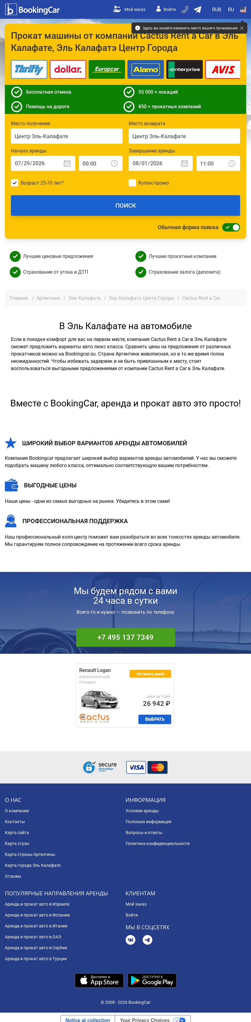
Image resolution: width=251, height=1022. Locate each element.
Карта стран (17, 843)
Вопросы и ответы (144, 832)
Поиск (125, 205)
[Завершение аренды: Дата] (161, 163)
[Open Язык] (231, 9)
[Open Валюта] (217, 9)
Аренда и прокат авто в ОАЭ (33, 936)
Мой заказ (129, 9)
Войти (166, 9)
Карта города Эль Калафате (32, 865)
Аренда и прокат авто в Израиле (37, 904)
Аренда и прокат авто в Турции (36, 958)
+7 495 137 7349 (125, 637)
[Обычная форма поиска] (229, 227)
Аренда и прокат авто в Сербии (36, 947)
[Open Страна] (243, 9)
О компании (17, 810)
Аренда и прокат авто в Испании (37, 915)
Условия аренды (142, 810)
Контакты (15, 821)
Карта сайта (17, 832)
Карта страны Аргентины (30, 854)
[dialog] (239, 1010)
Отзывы (13, 876)
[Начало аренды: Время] (101, 163)
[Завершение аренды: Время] (218, 163)
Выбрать (155, 719)
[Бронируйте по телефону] (185, 9)
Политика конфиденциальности (158, 843)
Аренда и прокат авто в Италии (36, 925)
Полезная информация (148, 821)
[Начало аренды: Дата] (43, 163)
